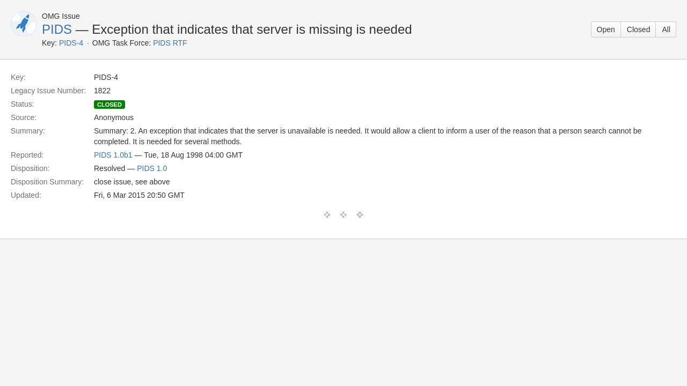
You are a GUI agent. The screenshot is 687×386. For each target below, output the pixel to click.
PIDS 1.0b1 (113, 155)
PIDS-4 (71, 43)
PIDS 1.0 (152, 168)
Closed (639, 29)
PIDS (57, 29)
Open (606, 29)
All (666, 29)
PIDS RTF (170, 43)
